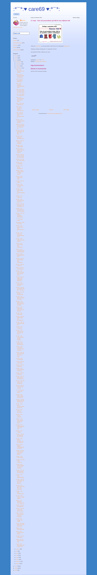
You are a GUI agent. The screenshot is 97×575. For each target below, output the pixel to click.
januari (18, 563)
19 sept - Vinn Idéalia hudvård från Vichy (20, 298)
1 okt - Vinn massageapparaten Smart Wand (20, 99)
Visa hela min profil (17, 27)
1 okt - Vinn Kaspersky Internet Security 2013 (20, 108)
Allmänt (15, 40)
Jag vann (15, 45)
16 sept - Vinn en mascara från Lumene (20, 387)
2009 (16, 570)
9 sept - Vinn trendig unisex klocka (20, 533)
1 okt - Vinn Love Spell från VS (20, 104)
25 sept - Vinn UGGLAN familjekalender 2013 (20, 234)
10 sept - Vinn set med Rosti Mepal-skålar (20, 509)
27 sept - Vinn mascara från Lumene (19, 185)
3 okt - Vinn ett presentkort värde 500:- (19, 80)
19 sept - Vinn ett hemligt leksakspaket (20, 293)
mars (17, 559)
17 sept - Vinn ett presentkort (20, 362)
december (18, 61)
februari (18, 561)
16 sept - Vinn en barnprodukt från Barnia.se (20, 377)
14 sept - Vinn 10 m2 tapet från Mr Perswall (20, 435)
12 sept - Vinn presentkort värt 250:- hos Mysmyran (20, 487)
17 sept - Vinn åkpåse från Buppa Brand (19, 343)
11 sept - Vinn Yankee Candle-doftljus (20, 497)
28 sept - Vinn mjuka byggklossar (19, 167)
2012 (16, 60)
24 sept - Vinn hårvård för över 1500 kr (20, 240)
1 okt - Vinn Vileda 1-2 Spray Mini (20, 94)
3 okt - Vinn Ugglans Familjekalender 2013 (20, 85)
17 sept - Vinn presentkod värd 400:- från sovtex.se (20, 348)
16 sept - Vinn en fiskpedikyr (20, 365)
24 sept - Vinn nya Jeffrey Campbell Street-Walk (20, 215)
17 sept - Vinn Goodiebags (19, 359)
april (17, 557)
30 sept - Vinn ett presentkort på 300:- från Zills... (20, 132)
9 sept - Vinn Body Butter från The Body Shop (20, 525)
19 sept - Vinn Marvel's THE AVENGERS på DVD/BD (20, 303)
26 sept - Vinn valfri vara (19, 196)
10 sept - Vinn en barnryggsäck (20, 505)
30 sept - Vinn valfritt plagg (19, 146)
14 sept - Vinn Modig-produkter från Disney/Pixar (20, 440)
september (18, 68)
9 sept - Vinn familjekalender (20, 528)
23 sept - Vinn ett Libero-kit (20, 265)
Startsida (16, 14)
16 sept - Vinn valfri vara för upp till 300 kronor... (19, 420)
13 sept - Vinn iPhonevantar (19, 457)
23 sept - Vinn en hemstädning (20, 268)
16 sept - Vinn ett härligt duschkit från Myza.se (20, 400)
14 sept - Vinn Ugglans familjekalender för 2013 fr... (20, 446)
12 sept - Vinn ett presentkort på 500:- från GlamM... (20, 481)
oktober (18, 66)
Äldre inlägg (66, 109)
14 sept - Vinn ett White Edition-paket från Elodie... (20, 452)
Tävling (37, 61)
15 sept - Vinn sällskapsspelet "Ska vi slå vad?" (20, 426)
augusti (18, 549)
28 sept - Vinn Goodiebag (19, 163)
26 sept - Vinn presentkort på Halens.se (20, 200)
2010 (16, 568)
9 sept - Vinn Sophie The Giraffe (19, 520)
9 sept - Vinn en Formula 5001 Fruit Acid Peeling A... (20, 514)
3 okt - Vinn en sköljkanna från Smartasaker (20, 76)
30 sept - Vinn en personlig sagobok (20, 142)
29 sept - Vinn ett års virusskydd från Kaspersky (20, 156)
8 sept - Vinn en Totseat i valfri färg (20, 541)
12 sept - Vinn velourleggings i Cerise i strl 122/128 (20, 466)
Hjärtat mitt (66, 46)
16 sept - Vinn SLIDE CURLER (19, 416)
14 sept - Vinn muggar (19, 431)
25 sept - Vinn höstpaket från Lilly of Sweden (20, 210)
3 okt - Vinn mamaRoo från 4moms (20, 71)
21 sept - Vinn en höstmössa (20, 536)
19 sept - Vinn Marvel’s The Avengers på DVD (19, 332)
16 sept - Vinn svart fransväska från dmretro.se (20, 405)
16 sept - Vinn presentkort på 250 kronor (20, 369)
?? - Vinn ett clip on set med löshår (19, 391)
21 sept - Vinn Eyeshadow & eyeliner (20, 284)
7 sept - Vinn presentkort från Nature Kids (20, 545)
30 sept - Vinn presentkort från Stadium (20, 121)
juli (17, 551)
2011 (16, 566)
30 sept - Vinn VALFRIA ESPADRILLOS (20, 137)
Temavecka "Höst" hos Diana (20, 223)
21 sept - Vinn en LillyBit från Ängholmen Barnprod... (20, 278)
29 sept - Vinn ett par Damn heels (20, 160)
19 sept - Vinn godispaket (19, 313)
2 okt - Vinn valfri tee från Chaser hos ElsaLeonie (20, 91)
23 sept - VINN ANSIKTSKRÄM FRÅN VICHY (20, 172)
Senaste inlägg (35, 109)
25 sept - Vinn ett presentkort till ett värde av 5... (20, 205)
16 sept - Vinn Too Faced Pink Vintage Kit (20, 382)
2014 (16, 55)
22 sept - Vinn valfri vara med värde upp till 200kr (20, 272)
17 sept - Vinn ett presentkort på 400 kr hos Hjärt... (20, 354)
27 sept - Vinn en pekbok (20, 181)
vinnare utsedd (42, 61)
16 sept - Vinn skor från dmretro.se (19, 411)
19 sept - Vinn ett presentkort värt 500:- (20, 323)
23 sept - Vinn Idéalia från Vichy (19, 177)
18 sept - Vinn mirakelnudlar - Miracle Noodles (20, 337)
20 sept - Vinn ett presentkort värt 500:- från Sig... (20, 289)
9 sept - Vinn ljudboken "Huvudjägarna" (20, 502)
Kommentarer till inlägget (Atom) (54, 113)
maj (17, 555)
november (18, 63)
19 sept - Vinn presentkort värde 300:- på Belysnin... (20, 309)
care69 (23, 20)
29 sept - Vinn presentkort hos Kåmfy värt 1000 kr (20, 150)
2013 (16, 58)
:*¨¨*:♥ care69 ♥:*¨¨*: (36, 9)
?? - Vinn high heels (19, 219)
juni (17, 553)
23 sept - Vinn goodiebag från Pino (20, 255)
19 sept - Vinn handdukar (19, 327)
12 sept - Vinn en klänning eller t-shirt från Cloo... (20, 471)
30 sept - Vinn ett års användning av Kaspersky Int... (20, 126)
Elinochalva (38, 46)
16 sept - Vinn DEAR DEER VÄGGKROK (19, 396)
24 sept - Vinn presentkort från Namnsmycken (20, 250)
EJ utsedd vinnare (17, 42)
